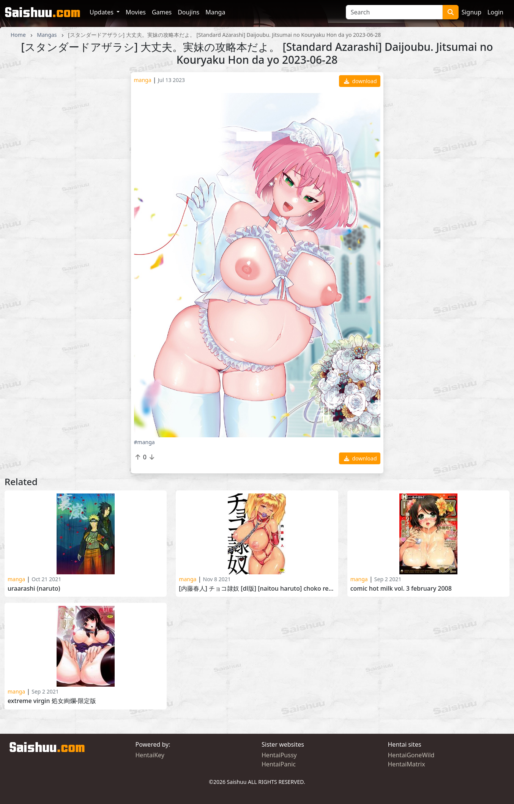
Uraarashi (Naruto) (34, 588)
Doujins (188, 12)
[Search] (394, 12)
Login (495, 12)
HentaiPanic (279, 764)
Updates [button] (102, 12)
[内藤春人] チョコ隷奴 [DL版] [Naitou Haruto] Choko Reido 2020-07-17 (257, 588)
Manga (215, 12)
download (360, 81)
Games (162, 12)
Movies (136, 12)
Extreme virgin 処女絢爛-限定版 (52, 701)
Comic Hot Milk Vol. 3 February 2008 (401, 588)
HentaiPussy (279, 755)
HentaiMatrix (406, 764)
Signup (471, 12)
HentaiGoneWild (411, 755)
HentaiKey (150, 755)
